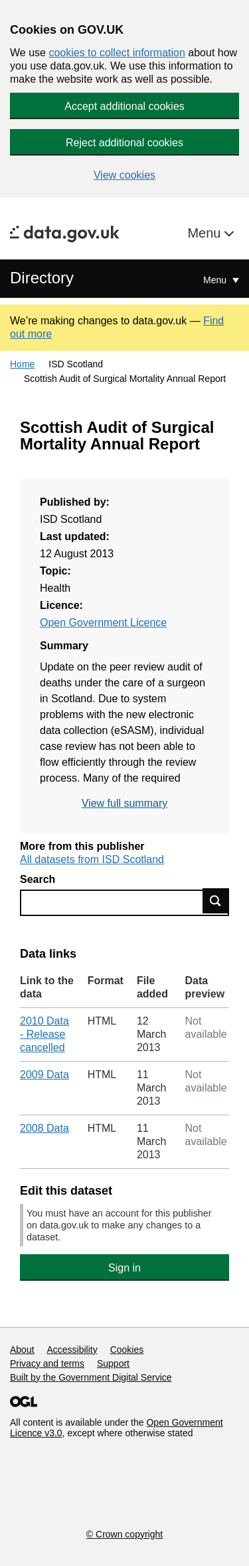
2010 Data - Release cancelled (44, 1034)
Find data (216, 900)
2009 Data (44, 1074)
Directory (42, 278)
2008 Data (44, 1128)
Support (113, 1363)
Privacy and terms (47, 1363)
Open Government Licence (103, 622)
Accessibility (71, 1349)
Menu (205, 233)
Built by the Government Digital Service (91, 1377)
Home (22, 364)
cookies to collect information (116, 52)
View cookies (124, 175)
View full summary (125, 803)
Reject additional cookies (124, 142)
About (22, 1349)
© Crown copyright (124, 1534)
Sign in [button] (124, 1267)
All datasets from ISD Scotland (92, 859)
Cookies (127, 1349)
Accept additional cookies (124, 106)
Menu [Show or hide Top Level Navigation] (216, 280)
